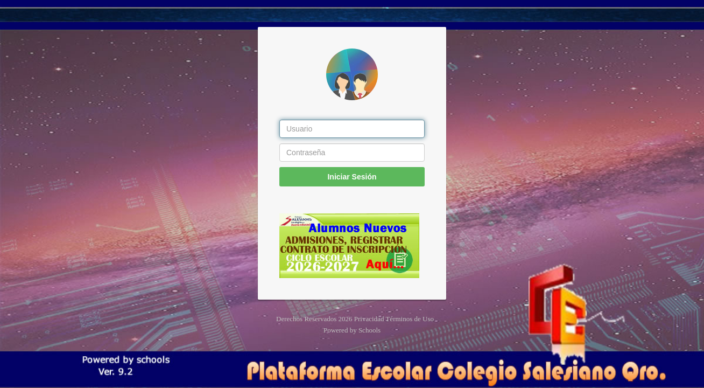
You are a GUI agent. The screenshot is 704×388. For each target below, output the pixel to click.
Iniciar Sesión (351, 176)
